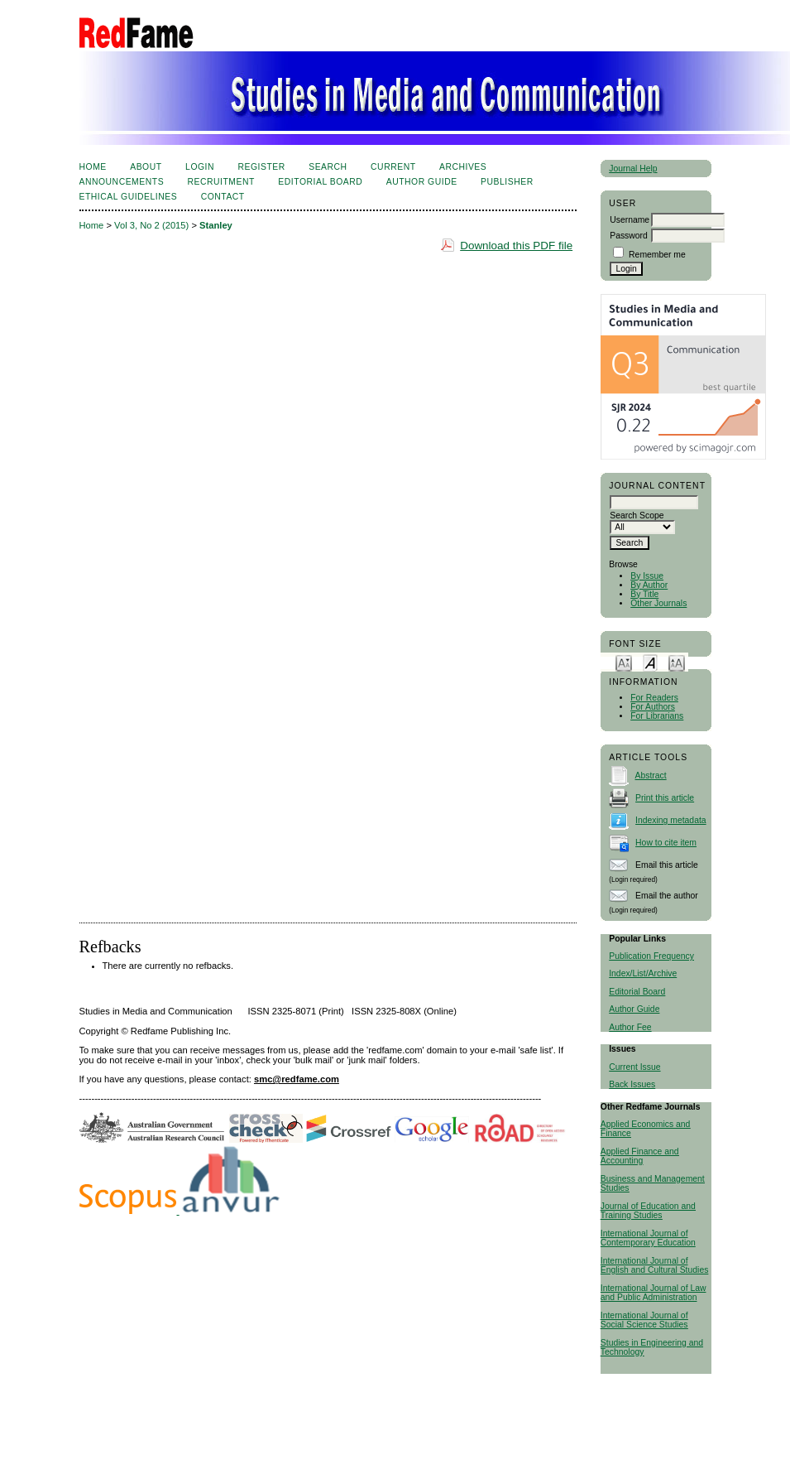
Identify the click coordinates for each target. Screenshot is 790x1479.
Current (393, 166)
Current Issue (634, 1067)
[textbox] (654, 502)
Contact (223, 196)
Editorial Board (637, 991)
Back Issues (632, 1084)
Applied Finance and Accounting (640, 1156)
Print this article (664, 797)
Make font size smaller (623, 662)
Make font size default (650, 662)
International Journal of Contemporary (644, 1238)
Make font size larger (676, 662)
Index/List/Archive (643, 973)
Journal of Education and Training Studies (648, 1211)
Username (629, 219)
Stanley (215, 225)
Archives (462, 166)
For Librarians (656, 715)
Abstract (651, 775)
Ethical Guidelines (128, 196)
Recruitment (221, 181)
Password (629, 235)
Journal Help (633, 168)
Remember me (657, 254)
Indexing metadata (670, 820)
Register (261, 166)
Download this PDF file (516, 245)
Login (199, 166)
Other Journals (658, 603)
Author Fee (630, 1027)
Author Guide (634, 1009)
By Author (649, 585)
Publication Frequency (651, 956)
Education (677, 1242)
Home (93, 166)
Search (328, 166)
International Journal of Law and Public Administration (653, 1293)
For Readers (654, 697)
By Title (644, 594)
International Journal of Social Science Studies (644, 1320)
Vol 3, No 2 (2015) (151, 225)
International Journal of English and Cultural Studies (655, 1265)
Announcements (122, 181)
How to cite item (666, 842)
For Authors (652, 706)
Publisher (507, 181)
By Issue (646, 576)
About (145, 166)
